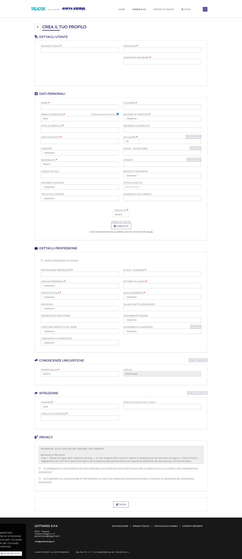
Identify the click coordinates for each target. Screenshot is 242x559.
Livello (127, 369)
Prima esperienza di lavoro (61, 260)
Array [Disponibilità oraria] (162, 320)
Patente (128, 160)
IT (205, 9)
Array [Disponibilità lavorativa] (162, 331)
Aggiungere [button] (191, 326)
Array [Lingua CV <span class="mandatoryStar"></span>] (121, 214)
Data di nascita (51, 137)
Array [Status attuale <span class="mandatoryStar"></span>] (80, 297)
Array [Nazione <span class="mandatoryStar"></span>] (80, 406)
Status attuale (51, 292)
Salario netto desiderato (139, 304)
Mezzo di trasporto (135, 171)
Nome (45, 103)
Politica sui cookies (166, 526)
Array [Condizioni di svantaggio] (80, 342)
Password (130, 46)
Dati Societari (120, 526)
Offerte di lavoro (163, 9)
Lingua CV (121, 210)
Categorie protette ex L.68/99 (58, 327)
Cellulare (130, 137)
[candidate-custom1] (162, 187)
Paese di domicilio (53, 114)
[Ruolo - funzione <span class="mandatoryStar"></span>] (162, 274)
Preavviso (47, 304)
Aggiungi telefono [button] (187, 136)
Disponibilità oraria (135, 315)
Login (185, 9)
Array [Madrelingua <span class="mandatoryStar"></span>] (80, 373)
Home (122, 9)
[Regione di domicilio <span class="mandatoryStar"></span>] (162, 118)
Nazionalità (49, 160)
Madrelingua (50, 369)
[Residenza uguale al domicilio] (118, 114)
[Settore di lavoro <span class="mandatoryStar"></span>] (162, 285)
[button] (38, 27)
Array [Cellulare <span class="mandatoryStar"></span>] (131, 141)
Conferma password (137, 57)
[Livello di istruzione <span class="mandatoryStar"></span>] (80, 418)
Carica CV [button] (121, 226)
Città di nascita (132, 182)
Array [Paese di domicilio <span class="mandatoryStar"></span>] (80, 118)
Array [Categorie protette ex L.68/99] (80, 331)
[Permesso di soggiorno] (80, 320)
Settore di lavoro (135, 281)
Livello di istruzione (54, 413)
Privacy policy (141, 526)
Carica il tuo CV (121, 221)
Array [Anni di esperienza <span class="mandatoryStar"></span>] (80, 285)
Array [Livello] (162, 373)
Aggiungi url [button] (190, 148)
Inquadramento (134, 292)
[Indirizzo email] (80, 50)
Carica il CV (139, 9)
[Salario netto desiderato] (162, 308)
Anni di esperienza (53, 281)
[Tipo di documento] (80, 198)
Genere (46, 148)
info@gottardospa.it (44, 541)
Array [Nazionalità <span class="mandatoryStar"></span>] (80, 164)
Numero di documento (137, 194)
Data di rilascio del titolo (139, 402)
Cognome (130, 103)
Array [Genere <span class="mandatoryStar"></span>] (80, 152)
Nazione (46, 402)
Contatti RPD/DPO (192, 526)
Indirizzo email (51, 46)
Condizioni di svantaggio (56, 338)
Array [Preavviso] (80, 308)
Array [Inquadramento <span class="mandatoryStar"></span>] (162, 297)
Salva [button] (121, 504)
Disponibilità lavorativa (138, 327)
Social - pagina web (135, 148)
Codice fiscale (50, 171)
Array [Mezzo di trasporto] (162, 175)
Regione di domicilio (136, 114)
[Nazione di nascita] (80, 187)
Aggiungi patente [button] (188, 159)
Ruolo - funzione (134, 270)
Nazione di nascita (52, 182)
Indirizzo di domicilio (136, 125)
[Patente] (162, 164)
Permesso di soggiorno (55, 315)
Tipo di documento (52, 194)
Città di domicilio (52, 125)
